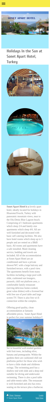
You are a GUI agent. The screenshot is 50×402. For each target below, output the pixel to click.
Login (41, 395)
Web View (39, 398)
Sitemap (18, 395)
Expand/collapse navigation (25, 3)
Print (10, 395)
